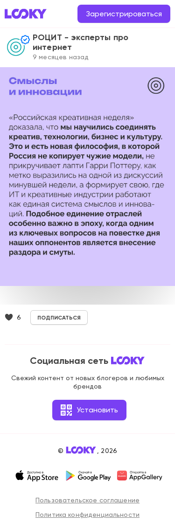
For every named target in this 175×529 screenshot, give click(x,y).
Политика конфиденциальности (87, 514)
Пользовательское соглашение (87, 500)
